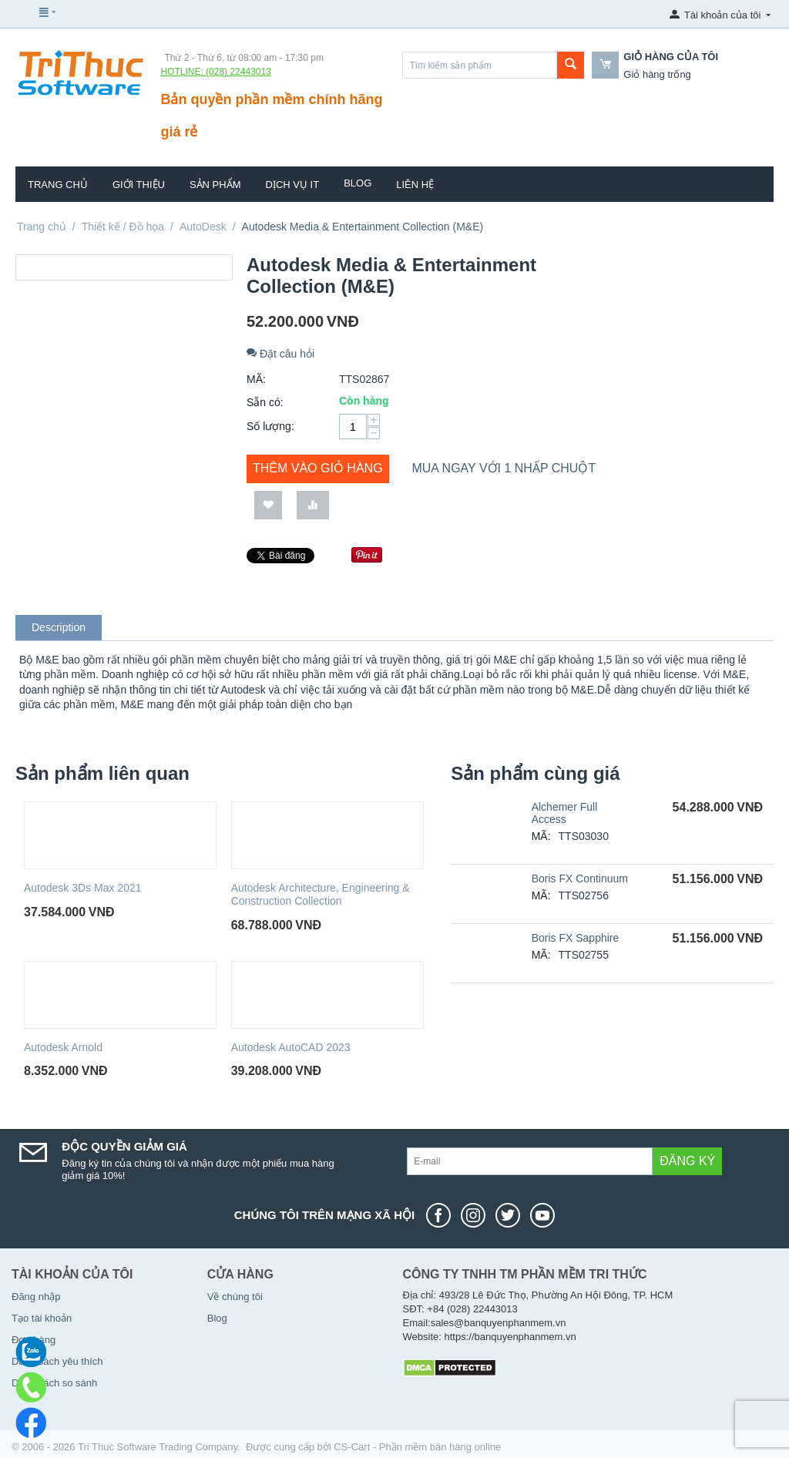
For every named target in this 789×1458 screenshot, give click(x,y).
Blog (357, 183)
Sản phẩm (215, 184)
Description (59, 627)
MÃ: (256, 379)
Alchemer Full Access (565, 813)
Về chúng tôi (235, 1296)
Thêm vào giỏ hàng (318, 468)
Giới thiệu (138, 184)
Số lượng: (270, 426)
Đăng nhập (36, 1296)
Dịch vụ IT (293, 184)
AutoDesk (203, 226)
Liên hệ (415, 184)
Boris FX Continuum (580, 878)
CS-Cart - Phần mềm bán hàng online (417, 1447)
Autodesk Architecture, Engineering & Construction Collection (320, 894)
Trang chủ (58, 184)
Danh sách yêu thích (57, 1361)
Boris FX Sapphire (575, 938)
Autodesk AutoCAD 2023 (291, 1047)
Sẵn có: (265, 402)
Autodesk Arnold (63, 1047)
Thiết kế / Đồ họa (123, 226)
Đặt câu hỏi (280, 354)
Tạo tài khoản (42, 1318)
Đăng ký (687, 1160)
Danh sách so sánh (54, 1383)
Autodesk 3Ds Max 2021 (83, 888)
